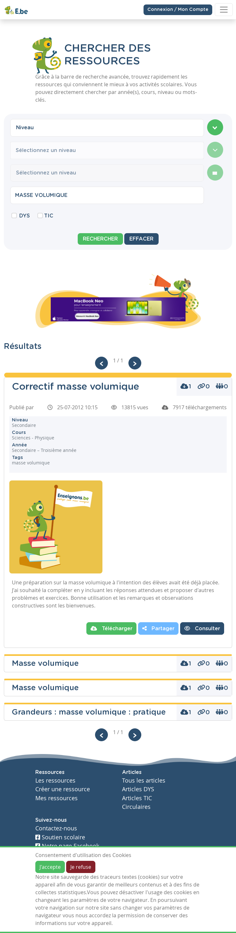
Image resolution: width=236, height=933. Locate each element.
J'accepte (50, 866)
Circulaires (136, 806)
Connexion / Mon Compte (177, 9)
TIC (48, 215)
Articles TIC (137, 798)
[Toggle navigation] (224, 9)
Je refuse (80, 866)
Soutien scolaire (60, 837)
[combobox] (107, 127)
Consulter (202, 628)
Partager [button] (158, 628)
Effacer (141, 239)
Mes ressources (56, 798)
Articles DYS (138, 789)
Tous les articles (143, 780)
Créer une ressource (62, 789)
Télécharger (111, 628)
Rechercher (100, 239)
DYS (24, 215)
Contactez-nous (56, 828)
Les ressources (55, 780)
